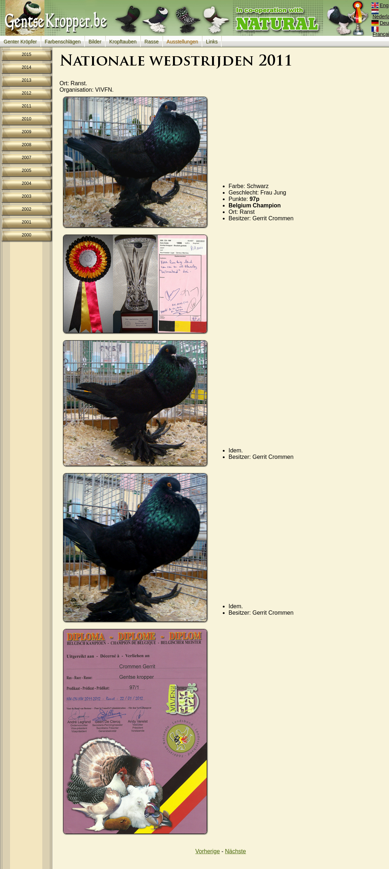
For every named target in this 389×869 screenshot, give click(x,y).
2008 (27, 144)
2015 (27, 54)
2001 (27, 222)
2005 (27, 170)
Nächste (235, 851)
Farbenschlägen (63, 41)
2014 (27, 67)
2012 (27, 93)
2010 (27, 118)
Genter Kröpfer (20, 41)
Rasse (151, 41)
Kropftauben (122, 41)
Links (212, 41)
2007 (27, 157)
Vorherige (207, 851)
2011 (27, 106)
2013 (27, 80)
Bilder (94, 41)
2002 (27, 209)
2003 (27, 196)
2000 (27, 234)
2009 (27, 131)
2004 (27, 183)
